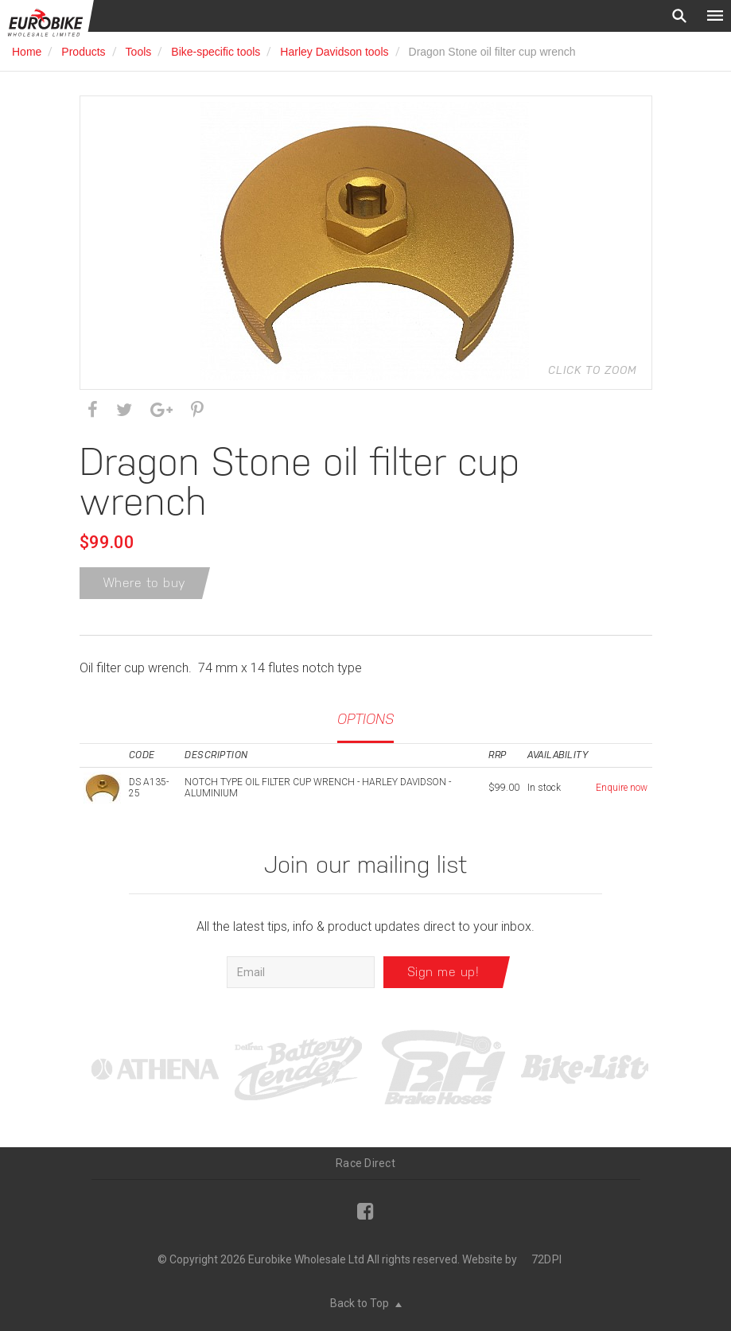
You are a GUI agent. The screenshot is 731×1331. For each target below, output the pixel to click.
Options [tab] (365, 718)
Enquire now (621, 787)
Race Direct (365, 1163)
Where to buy (144, 582)
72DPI (546, 1259)
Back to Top (366, 1303)
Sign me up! (443, 971)
